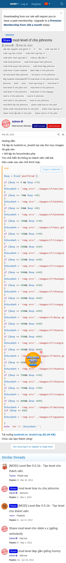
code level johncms (12, 62)
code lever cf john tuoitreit (15, 70)
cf (34, 49)
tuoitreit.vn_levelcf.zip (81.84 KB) (34, 434)
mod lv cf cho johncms (13, 96)
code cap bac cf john (12, 53)
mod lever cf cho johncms (15, 92)
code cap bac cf (52, 49)
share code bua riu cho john (44, 105)
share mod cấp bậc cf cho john (17, 113)
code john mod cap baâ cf (15, 58)
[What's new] (54, 4)
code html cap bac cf (35, 53)
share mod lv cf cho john (46, 113)
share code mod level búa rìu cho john (21, 109)
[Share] (58, 134)
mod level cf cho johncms (42, 87)
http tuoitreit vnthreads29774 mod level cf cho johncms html (31, 79)
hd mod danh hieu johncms (15, 74)
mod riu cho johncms (39, 100)
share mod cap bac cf (52, 109)
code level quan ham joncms (16, 66)
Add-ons (23, 538)
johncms (7, 83)
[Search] (61, 4)
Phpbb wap (22, 475)
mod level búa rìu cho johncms (38, 488)
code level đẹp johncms (44, 66)
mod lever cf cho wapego (42, 92)
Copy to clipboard (51, 169)
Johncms (24, 493)
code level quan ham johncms (38, 62)
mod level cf (53, 83)
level (16, 83)
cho (40, 49)
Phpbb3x (21, 515)
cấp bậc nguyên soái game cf (16, 49)
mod (23, 83)
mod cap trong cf (36, 83)
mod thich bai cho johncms (15, 105)
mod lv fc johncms (35, 96)
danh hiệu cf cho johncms (42, 70)
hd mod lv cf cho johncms (43, 74)
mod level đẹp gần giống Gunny (39, 551)
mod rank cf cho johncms (14, 100)
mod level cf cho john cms (15, 87)
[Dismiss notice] (60, 13)
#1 (63, 134)
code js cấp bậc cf (38, 58)
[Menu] (5, 4)
